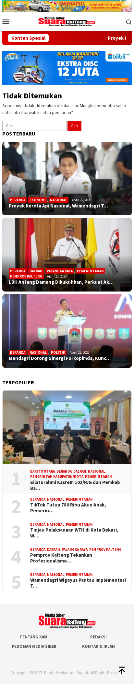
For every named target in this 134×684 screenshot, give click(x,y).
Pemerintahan (90, 271)
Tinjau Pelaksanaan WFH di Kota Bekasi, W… (74, 533)
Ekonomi (38, 200)
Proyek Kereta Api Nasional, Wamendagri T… (58, 206)
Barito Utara (42, 471)
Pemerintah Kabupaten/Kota (56, 476)
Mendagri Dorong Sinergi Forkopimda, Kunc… (60, 358)
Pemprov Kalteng (26, 276)
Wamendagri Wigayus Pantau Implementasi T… (78, 583)
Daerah (36, 271)
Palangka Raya (60, 271)
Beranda (17, 200)
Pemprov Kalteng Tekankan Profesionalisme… (61, 558)
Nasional (58, 200)
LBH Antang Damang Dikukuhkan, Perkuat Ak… (61, 282)
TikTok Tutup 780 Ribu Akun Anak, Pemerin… (68, 508)
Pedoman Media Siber (34, 646)
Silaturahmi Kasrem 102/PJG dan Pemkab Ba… (75, 485)
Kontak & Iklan (98, 646)
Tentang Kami (34, 637)
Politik (58, 352)
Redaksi (98, 637)
